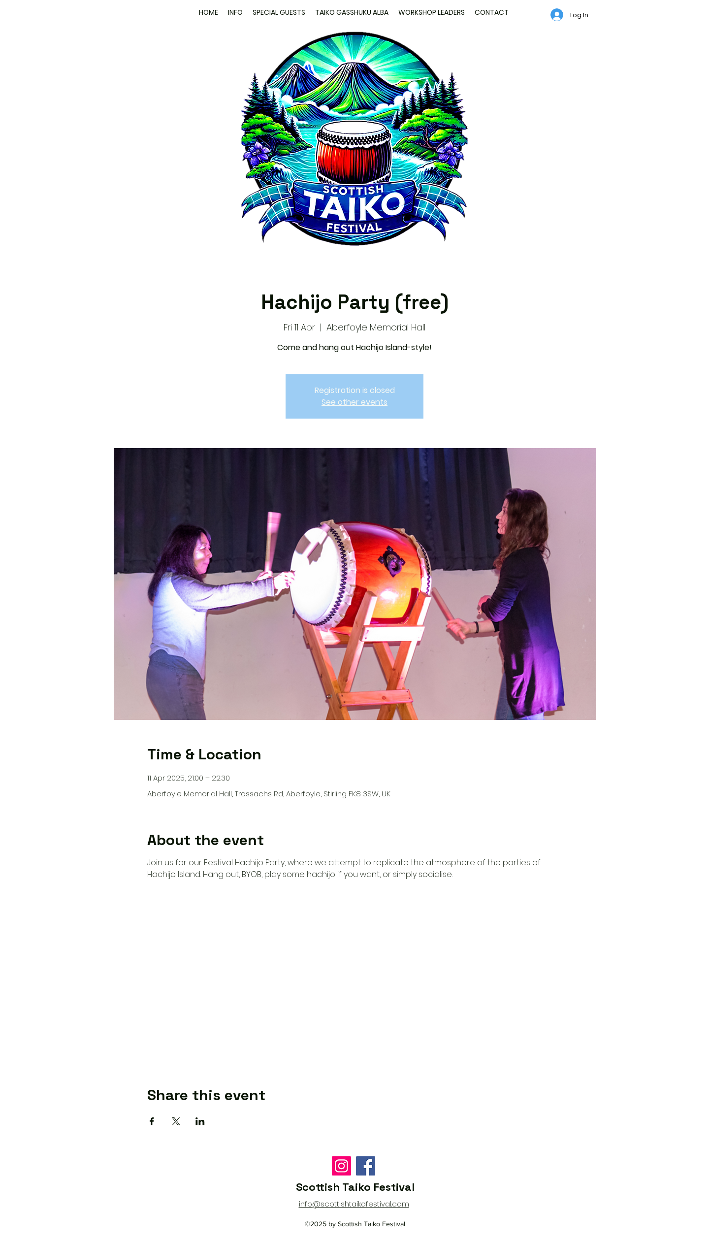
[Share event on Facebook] (152, 1121)
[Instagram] (341, 1166)
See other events (354, 402)
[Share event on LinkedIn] (200, 1121)
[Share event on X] (176, 1121)
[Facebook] (365, 1166)
